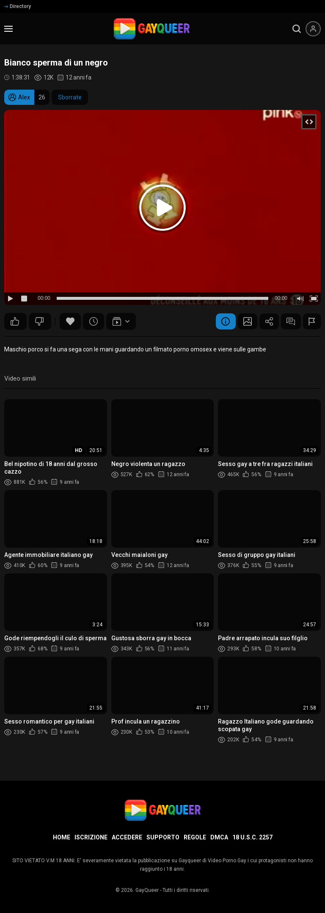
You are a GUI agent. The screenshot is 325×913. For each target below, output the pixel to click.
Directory (17, 6)
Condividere (265, 321)
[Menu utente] (313, 28)
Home (61, 837)
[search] (296, 28)
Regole (195, 837)
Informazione (219, 321)
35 (39, 321)
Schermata (242, 321)
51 (15, 321)
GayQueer (147, 890)
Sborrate (70, 97)
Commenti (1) (288, 321)
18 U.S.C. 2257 (252, 837)
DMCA (219, 837)
